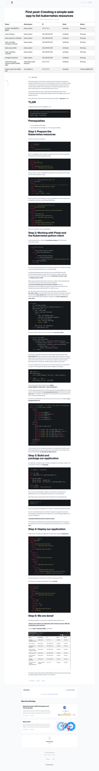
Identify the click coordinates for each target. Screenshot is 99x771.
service (55, 581)
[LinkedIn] (38, 77)
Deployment (65, 534)
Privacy (49, 755)
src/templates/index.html (51, 392)
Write (90, 2)
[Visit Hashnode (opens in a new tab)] (49, 764)
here (29, 525)
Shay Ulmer (34, 77)
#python (38, 681)
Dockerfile (45, 465)
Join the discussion (70, 690)
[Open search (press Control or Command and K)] (82, 2)
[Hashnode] (50, 746)
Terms (53, 755)
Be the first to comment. (53, 694)
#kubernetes (31, 681)
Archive (45, 755)
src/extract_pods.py (52, 240)
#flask (43, 681)
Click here (62, 98)
